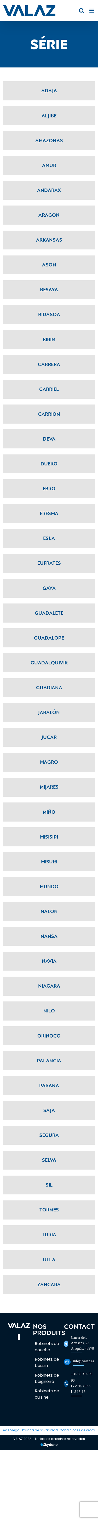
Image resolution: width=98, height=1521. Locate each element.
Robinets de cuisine (47, 1394)
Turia (49, 1234)
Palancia (49, 1060)
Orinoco (49, 1036)
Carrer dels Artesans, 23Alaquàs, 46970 (82, 1343)
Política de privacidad (40, 1430)
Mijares (49, 787)
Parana (49, 1085)
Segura (49, 1135)
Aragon (49, 215)
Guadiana (49, 687)
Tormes (49, 1209)
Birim (49, 339)
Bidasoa (49, 314)
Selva (49, 1160)
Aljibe (49, 115)
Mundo (49, 886)
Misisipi (49, 837)
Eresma (49, 513)
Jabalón (49, 712)
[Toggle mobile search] (81, 10)
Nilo (49, 1010)
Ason (49, 264)
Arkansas (49, 240)
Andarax (49, 190)
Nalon (49, 911)
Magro (49, 762)
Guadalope (49, 638)
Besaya (49, 289)
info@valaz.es (83, 1361)
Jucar (49, 737)
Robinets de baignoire (47, 1378)
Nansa (49, 936)
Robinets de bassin (47, 1362)
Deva (49, 439)
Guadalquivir (49, 662)
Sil (49, 1185)
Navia (49, 961)
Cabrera (49, 364)
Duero (49, 463)
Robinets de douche (47, 1347)
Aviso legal (11, 1430)
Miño (49, 812)
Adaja (49, 90)
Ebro (49, 488)
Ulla (49, 1259)
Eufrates (49, 563)
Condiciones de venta (77, 1430)
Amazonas (49, 140)
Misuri (49, 861)
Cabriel (49, 389)
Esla (49, 538)
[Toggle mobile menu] (92, 10)
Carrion (49, 414)
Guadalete (49, 613)
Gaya (49, 588)
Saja (49, 1110)
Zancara (49, 1284)
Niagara (49, 986)
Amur (49, 165)
